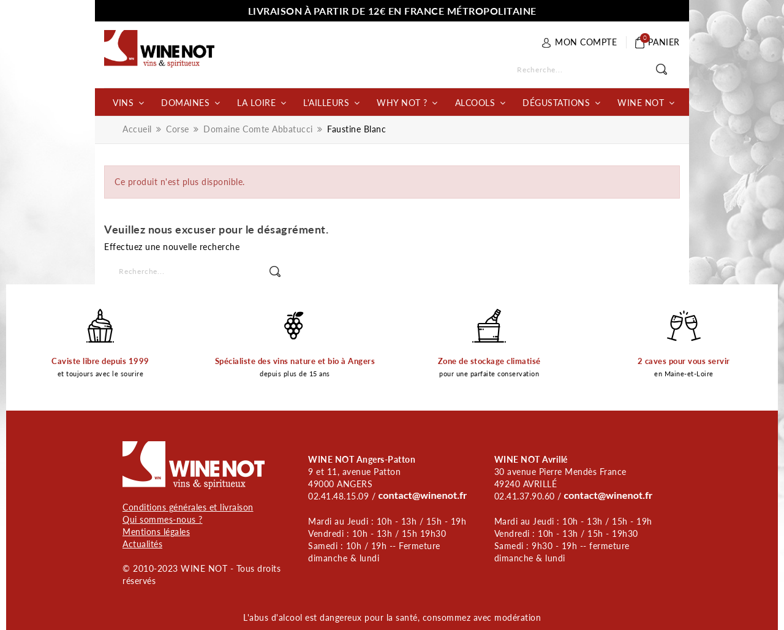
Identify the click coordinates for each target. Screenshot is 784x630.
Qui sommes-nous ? (163, 519)
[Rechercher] (588, 70)
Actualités (142, 544)
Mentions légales (156, 531)
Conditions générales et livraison (188, 507)
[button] (128, 102)
